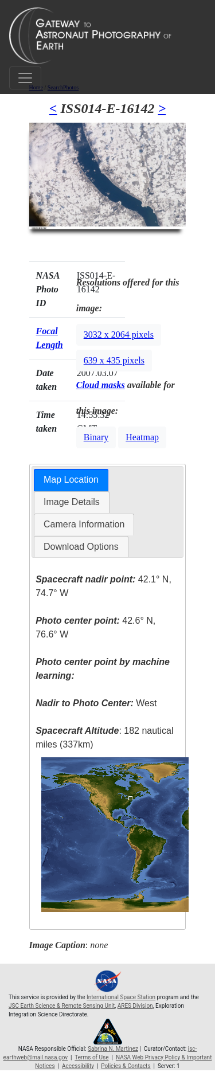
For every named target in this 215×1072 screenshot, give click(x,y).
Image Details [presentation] (72, 502)
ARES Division (135, 1006)
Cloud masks (100, 385)
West (96, 703)
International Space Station (121, 997)
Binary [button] (96, 437)
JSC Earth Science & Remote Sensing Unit (62, 1006)
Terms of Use (91, 1057)
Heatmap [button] (142, 437)
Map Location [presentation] (71, 479)
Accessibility (78, 1066)
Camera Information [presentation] (84, 524)
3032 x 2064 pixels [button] (119, 334)
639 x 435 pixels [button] (114, 360)
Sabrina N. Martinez (113, 1049)
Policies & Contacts (125, 1066)
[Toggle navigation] (25, 77)
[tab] (71, 480)
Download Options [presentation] (81, 546)
